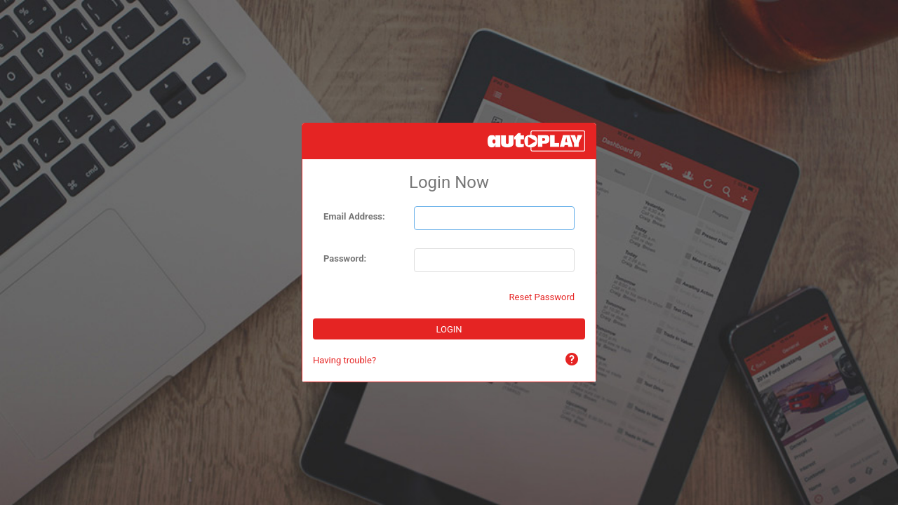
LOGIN (449, 329)
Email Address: (354, 216)
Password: (344, 258)
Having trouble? (344, 360)
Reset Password (542, 297)
